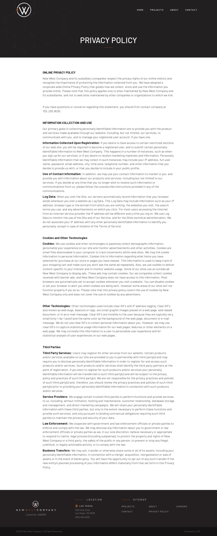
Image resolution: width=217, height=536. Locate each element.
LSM (198, 531)
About (174, 9)
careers (181, 506)
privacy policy (159, 511)
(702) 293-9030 (82, 517)
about (153, 506)
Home (140, 9)
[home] (48, 9)
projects (157, 9)
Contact (191, 9)
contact (127, 511)
